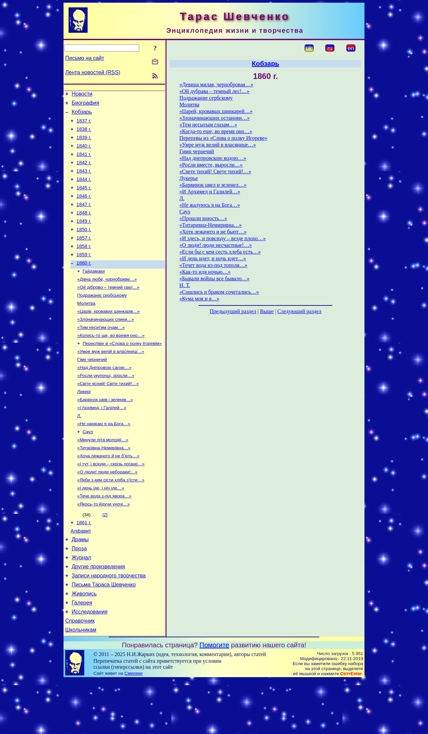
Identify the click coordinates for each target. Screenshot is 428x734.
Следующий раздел (299, 311)
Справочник (80, 674)
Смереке (133, 727)
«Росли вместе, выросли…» (211, 165)
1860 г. (84, 284)
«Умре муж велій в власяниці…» (110, 379)
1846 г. (84, 209)
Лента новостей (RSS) (92, 72)
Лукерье (189, 178)
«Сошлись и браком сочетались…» (219, 292)
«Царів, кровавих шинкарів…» (108, 336)
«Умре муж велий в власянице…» (218, 145)
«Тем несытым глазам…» (208, 124)
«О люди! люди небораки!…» (107, 510)
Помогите (214, 699)
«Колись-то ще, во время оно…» (110, 362)
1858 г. (84, 265)
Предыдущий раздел (233, 311)
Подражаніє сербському (102, 319)
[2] (104, 555)
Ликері (84, 423)
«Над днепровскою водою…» (213, 158)
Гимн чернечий (197, 151)
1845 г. (84, 199)
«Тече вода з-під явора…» (104, 536)
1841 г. (84, 162)
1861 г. (84, 564)
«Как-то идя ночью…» (205, 272)
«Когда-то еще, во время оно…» (216, 131)
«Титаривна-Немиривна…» (211, 225)
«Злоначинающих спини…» (105, 345)
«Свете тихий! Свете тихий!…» (215, 171)
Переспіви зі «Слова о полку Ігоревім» (122, 371)
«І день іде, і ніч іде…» (100, 527)
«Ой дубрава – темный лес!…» (215, 91)
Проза (79, 594)
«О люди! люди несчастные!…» (216, 245)
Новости (82, 95)
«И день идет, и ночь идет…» (213, 258)
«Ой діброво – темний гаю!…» (108, 310)
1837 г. (84, 124)
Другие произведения (98, 614)
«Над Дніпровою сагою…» (104, 397)
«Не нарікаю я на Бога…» (103, 458)
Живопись (84, 644)
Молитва (86, 327)
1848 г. (84, 228)
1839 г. (84, 143)
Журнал (81, 604)
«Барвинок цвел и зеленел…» (213, 185)
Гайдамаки (94, 292)
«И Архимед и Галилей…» (210, 191)
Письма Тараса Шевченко (104, 634)
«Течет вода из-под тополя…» (213, 265)
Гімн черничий (92, 388)
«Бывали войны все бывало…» (215, 278)
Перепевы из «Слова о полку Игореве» (224, 138)
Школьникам (80, 684)
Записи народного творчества (109, 624)
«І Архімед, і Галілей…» (101, 440)
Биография (85, 105)
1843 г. (84, 181)
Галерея (82, 654)
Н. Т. (185, 285)
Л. (79, 449)
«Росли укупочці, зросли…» (105, 405)
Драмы (80, 583)
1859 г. (84, 274)
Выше (267, 311)
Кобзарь (82, 115)
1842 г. (84, 171)
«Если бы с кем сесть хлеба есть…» (220, 252)
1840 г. (84, 153)
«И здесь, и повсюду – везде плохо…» (223, 238)
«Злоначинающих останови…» (215, 118)
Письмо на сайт (84, 58)
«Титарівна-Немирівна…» (103, 484)
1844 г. (84, 190)
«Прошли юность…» (203, 218)
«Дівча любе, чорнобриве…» (107, 301)
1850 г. (84, 246)
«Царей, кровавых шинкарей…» (216, 111)
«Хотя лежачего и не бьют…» (213, 232)
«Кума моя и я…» (199, 298)
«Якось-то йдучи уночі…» (103, 545)
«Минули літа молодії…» (102, 475)
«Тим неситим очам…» (101, 353)
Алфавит (81, 574)
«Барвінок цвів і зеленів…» (105, 432)
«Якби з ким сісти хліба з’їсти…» (110, 519)
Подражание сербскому (206, 98)
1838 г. (84, 134)
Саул (88, 466)
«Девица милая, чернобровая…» (216, 84)
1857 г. (84, 256)
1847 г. (84, 218)
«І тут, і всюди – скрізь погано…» (111, 501)
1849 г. (84, 237)
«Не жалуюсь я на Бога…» (210, 205)
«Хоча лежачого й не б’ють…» (108, 492)
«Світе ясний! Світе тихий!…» (108, 414)
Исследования (89, 664)
